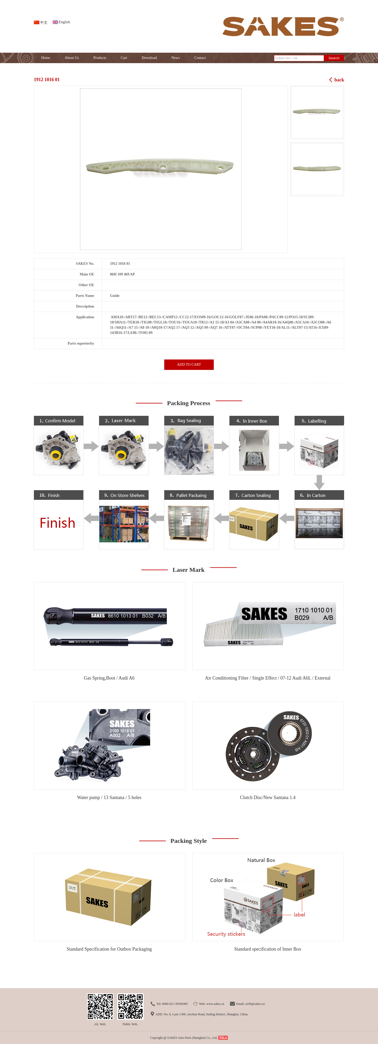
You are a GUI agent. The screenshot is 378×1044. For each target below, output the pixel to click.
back (339, 79)
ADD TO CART (189, 365)
